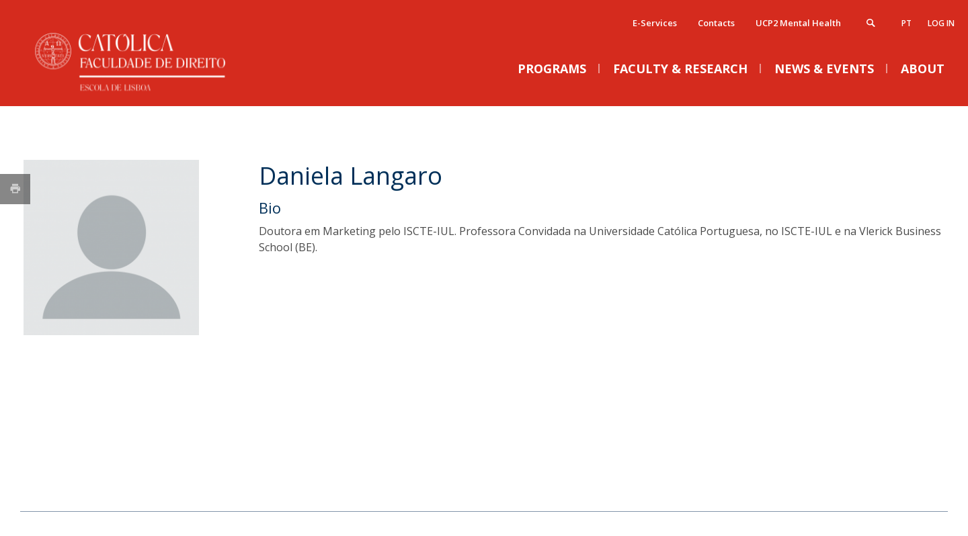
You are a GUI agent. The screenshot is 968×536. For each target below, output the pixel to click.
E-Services (655, 23)
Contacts (716, 23)
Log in (941, 23)
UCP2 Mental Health (798, 23)
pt (906, 23)
